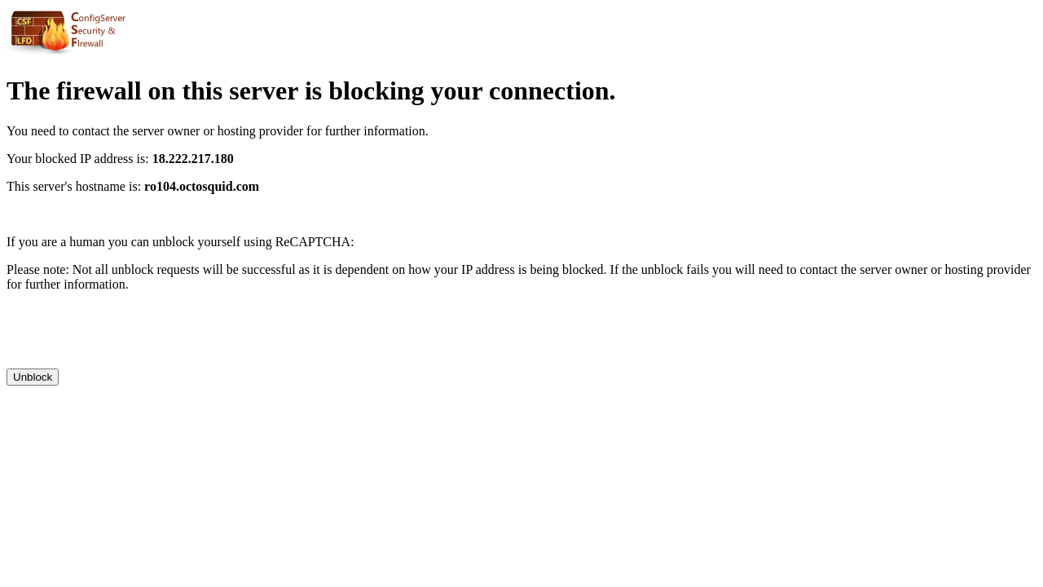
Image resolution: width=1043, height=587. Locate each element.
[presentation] (130, 337)
